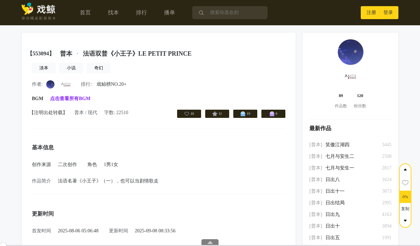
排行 (141, 12)
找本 (113, 12)
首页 (85, 12)
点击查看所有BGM (70, 98)
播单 (169, 12)
